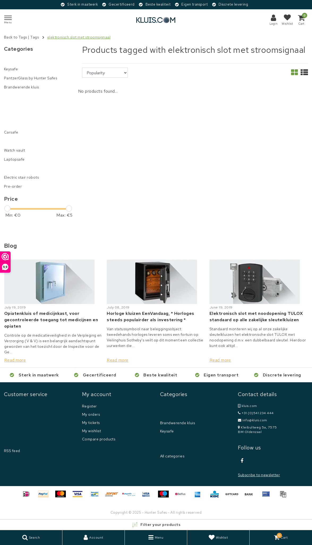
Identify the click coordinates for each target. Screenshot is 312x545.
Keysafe (167, 431)
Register (89, 406)
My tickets (91, 422)
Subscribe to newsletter (259, 475)
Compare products (99, 439)
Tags (34, 37)
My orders (91, 414)
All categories (172, 456)
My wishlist (91, 430)
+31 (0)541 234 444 (256, 413)
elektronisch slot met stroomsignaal (79, 37)
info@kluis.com (252, 420)
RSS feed (12, 450)
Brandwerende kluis (177, 422)
